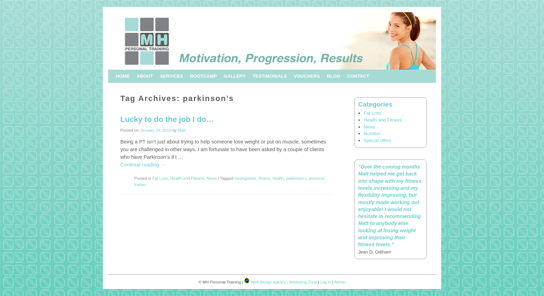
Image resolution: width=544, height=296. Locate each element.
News (211, 178)
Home (123, 76)
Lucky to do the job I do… (167, 119)
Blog (333, 76)
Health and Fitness (187, 178)
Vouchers (307, 76)
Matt (182, 130)
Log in (325, 282)
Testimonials (269, 76)
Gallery (235, 76)
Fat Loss (160, 178)
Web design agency (268, 282)
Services (171, 76)
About (145, 76)
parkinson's (296, 178)
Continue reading (143, 165)
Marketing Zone (303, 282)
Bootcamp (203, 76)
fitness (264, 178)
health (278, 178)
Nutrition (372, 133)
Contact (358, 76)
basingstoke (245, 178)
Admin (339, 282)
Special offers (378, 140)
